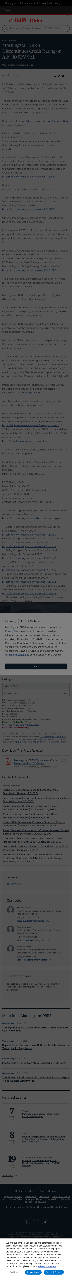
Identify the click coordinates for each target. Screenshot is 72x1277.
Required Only (33, 1272)
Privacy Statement (47, 1266)
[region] (36, 1257)
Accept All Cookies (54, 1272)
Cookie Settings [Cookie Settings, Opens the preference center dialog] (16, 1272)
